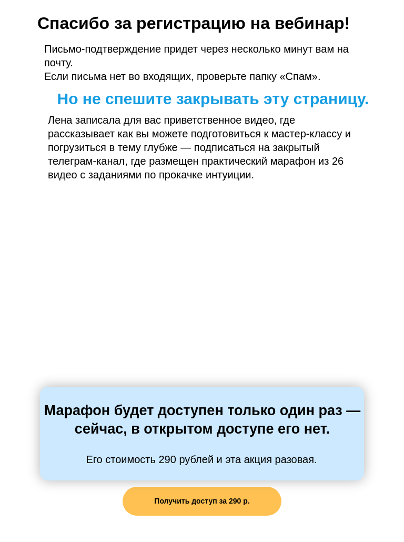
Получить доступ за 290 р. (201, 501)
